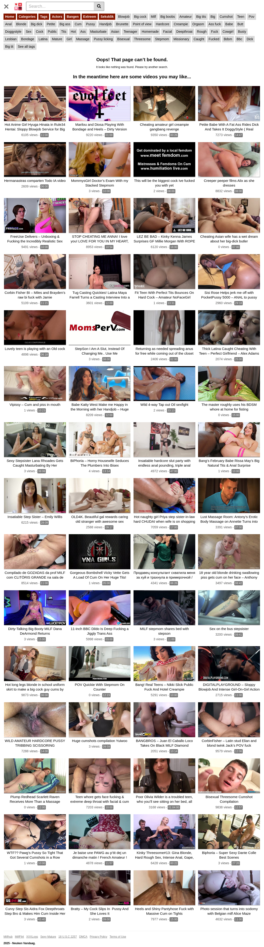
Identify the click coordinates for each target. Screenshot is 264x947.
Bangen (73, 16)
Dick (250, 39)
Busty (242, 31)
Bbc (239, 39)
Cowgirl (228, 31)
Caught (199, 39)
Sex (28, 31)
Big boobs (167, 16)
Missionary (181, 39)
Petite (51, 24)
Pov (251, 16)
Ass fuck (215, 24)
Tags (43, 16)
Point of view (142, 24)
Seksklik (107, 16)
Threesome (142, 39)
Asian (115, 31)
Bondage (27, 39)
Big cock (140, 16)
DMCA (83, 929)
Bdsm (228, 39)
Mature (57, 39)
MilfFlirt (19, 929)
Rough (201, 31)
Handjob (105, 24)
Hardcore (163, 24)
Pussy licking (103, 39)
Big (212, 16)
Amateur (185, 16)
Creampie (181, 24)
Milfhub (8, 929)
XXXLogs (32, 929)
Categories (27, 16)
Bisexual (123, 39)
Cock (39, 31)
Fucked (214, 39)
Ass (83, 31)
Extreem (89, 16)
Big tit (9, 46)
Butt (240, 24)
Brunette (122, 24)
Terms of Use (118, 929)
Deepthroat (184, 31)
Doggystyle (13, 31)
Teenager (130, 31)
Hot (73, 31)
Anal (8, 24)
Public (52, 31)
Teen (240, 16)
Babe (229, 24)
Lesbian (11, 39)
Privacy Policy (98, 929)
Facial (167, 31)
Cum (78, 24)
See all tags (26, 46)
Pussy (90, 24)
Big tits (201, 16)
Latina (43, 39)
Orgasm (198, 24)
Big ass (64, 24)
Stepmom (162, 39)
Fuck (214, 31)
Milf (153, 16)
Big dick (36, 24)
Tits (63, 31)
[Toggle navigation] (8, 5)
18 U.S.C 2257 (67, 929)
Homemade (150, 31)
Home (9, 16)
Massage (83, 39)
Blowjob (124, 16)
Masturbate (98, 31)
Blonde (21, 24)
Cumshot (226, 16)
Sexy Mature (48, 929)
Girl (69, 39)
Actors (57, 16)
